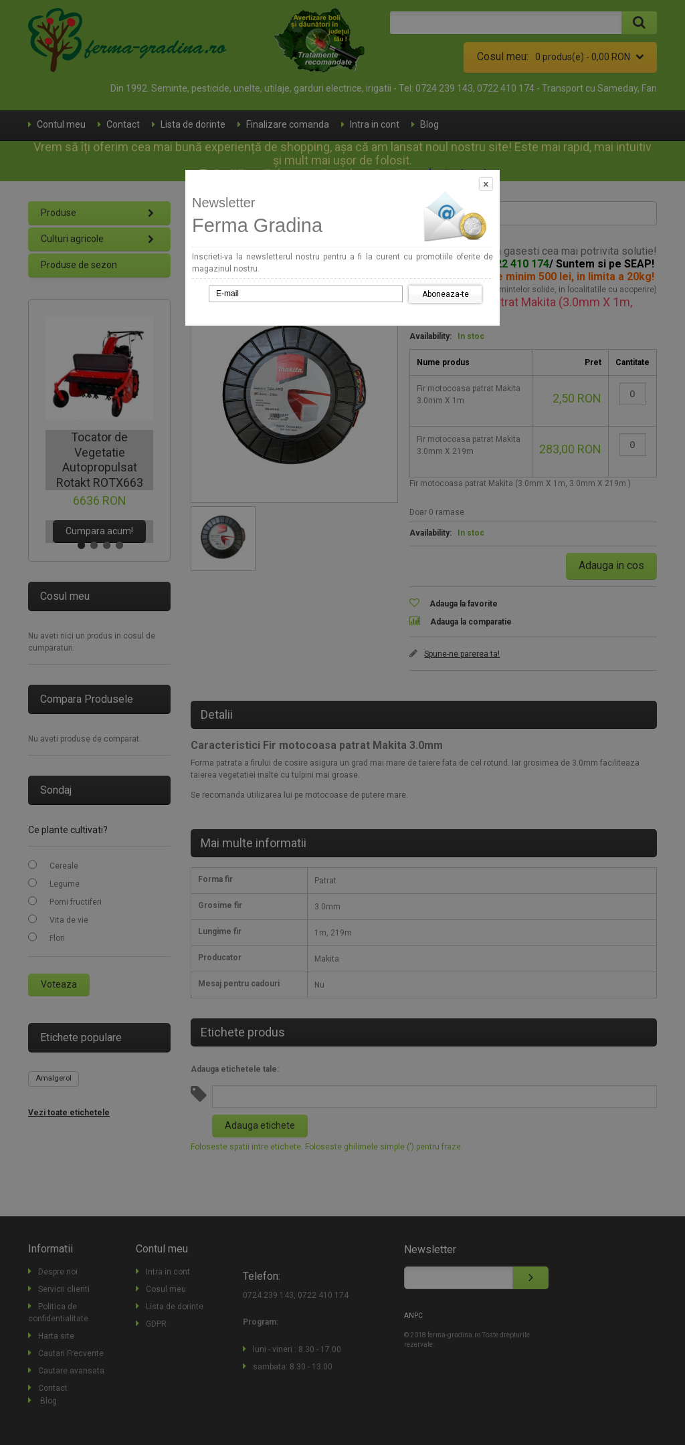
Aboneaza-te (445, 294)
